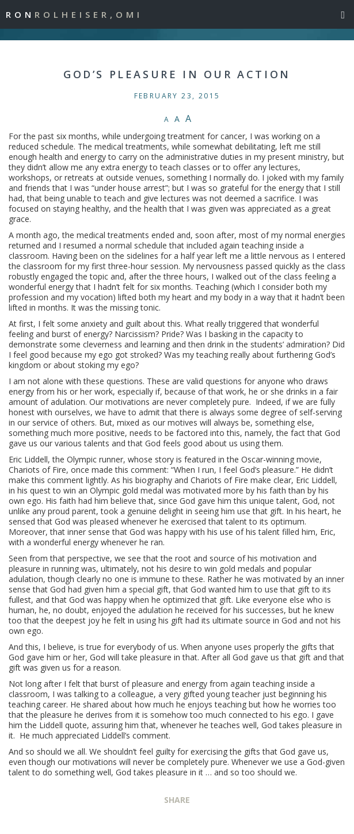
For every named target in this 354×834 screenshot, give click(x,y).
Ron (74, 14)
